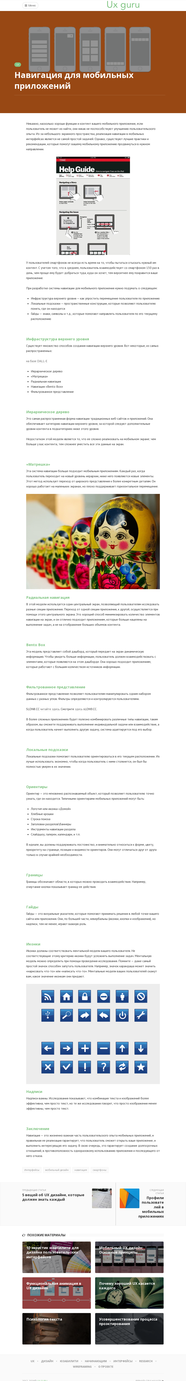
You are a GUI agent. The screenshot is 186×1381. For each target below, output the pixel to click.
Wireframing (82, 1359)
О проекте (106, 1359)
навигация (81, 1170)
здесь (79, 709)
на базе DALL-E (36, 361)
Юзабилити (68, 1353)
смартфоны (99, 1170)
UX (17, 64)
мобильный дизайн (57, 1170)
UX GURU (42, 1373)
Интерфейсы (31, 1170)
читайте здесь (50, 709)
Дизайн (46, 1353)
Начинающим (95, 1353)
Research (147, 1353)
